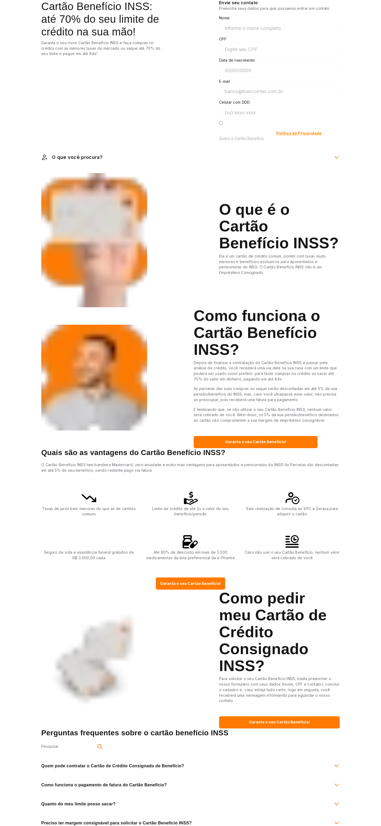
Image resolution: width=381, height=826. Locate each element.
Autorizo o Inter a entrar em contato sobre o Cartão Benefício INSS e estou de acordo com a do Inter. (278, 130)
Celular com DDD (234, 102)
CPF (222, 39)
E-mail (224, 81)
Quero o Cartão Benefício (241, 138)
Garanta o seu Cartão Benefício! (255, 441)
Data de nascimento (237, 60)
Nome (224, 18)
